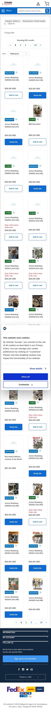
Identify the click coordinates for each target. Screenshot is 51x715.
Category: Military (13, 21)
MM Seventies (35, 124)
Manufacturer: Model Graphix (25, 22)
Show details (36, 368)
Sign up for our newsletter (25, 659)
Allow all (25, 376)
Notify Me (38, 95)
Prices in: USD (25, 677)
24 (35, 45)
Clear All (11, 24)
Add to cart (13, 95)
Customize (25, 384)
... (30, 45)
